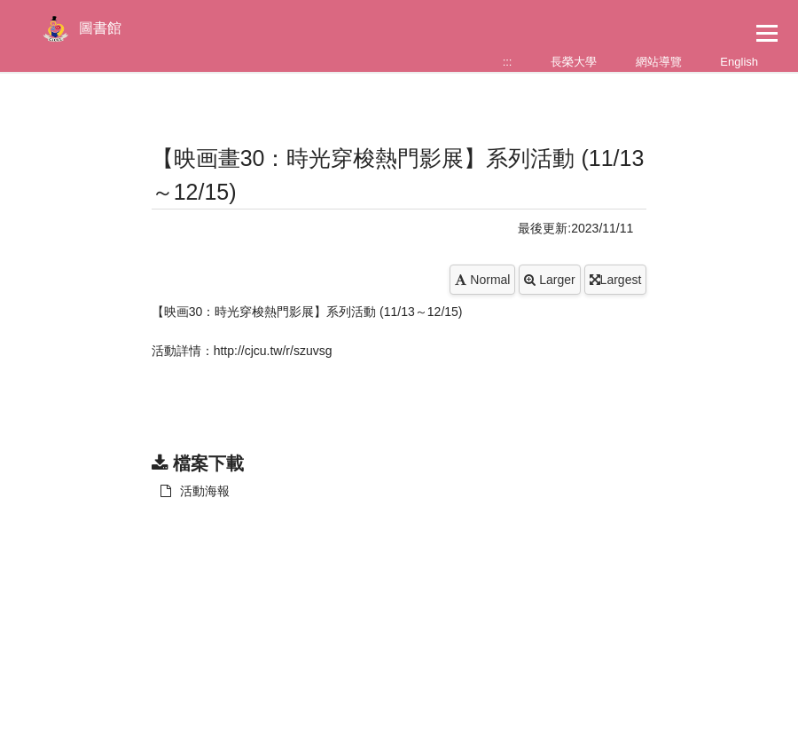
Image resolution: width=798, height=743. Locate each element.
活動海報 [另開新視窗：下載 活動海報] (195, 491)
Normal (482, 280)
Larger (549, 280)
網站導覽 (659, 61)
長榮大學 (574, 61)
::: (507, 61)
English (739, 61)
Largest (616, 280)
